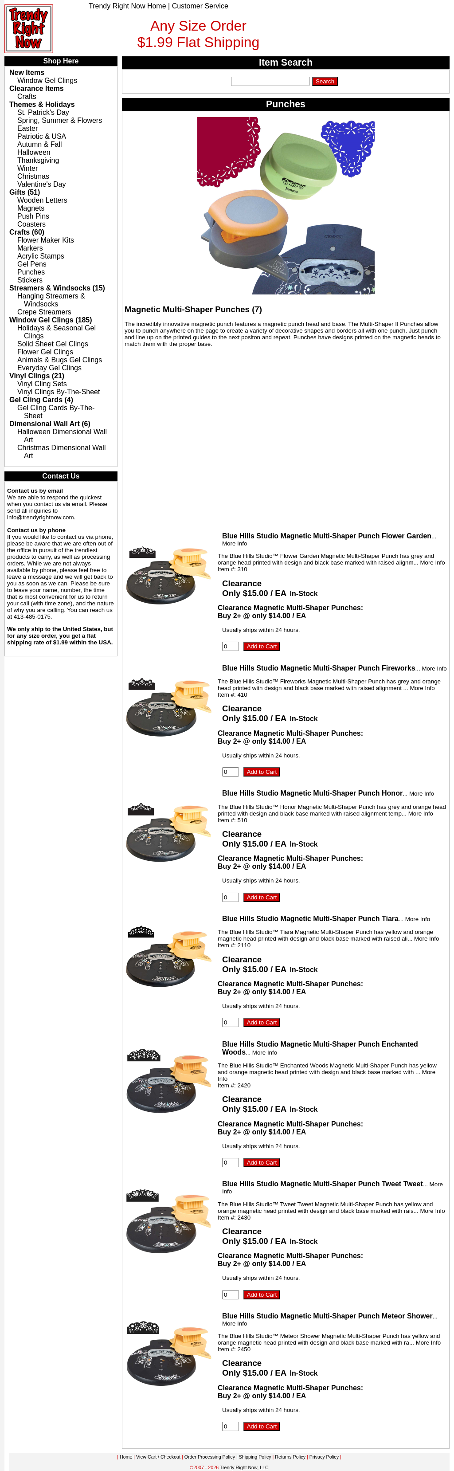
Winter (27, 168)
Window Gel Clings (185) (50, 320)
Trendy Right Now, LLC (244, 1467)
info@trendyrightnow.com (40, 517)
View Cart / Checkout (158, 1456)
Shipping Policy (255, 1456)
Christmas (33, 176)
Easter (27, 128)
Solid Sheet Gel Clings (52, 344)
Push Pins (33, 216)
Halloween (34, 152)
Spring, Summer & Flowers (59, 120)
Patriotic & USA (41, 136)
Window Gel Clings (47, 80)
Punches (31, 272)
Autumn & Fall (39, 144)
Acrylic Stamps (40, 256)
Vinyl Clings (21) (36, 376)
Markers (30, 248)
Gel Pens (32, 264)
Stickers (30, 280)
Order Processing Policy (209, 1456)
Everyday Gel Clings (49, 368)
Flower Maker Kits (45, 240)
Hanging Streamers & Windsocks (51, 300)
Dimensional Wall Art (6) (49, 424)
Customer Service (200, 6)
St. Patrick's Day (43, 112)
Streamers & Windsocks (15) (57, 288)
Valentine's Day (41, 184)
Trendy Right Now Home (127, 6)
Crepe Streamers (44, 312)
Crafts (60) (26, 232)
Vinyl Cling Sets (42, 384)
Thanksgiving (38, 160)
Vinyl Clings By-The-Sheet (58, 392)
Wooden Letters (42, 200)
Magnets (30, 208)
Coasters (31, 224)
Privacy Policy (324, 1456)
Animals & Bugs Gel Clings (59, 360)
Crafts (26, 96)
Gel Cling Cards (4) (41, 400)
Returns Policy (290, 1456)
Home (126, 1456)
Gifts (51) (24, 192)
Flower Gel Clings (45, 352)
